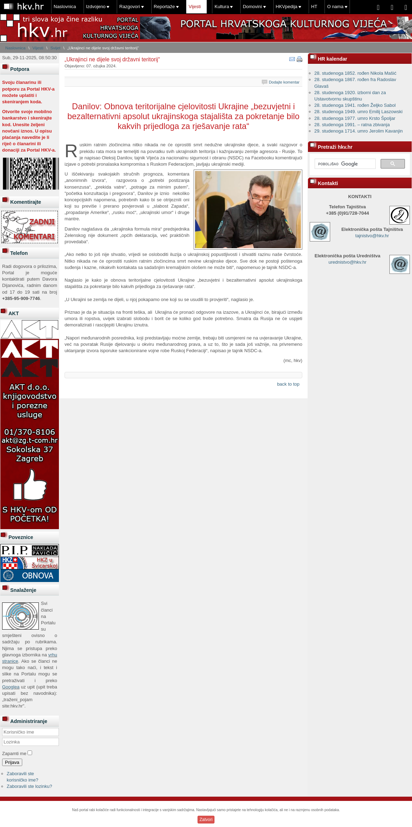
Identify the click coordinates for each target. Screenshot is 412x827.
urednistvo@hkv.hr (347, 262)
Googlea (10, 687)
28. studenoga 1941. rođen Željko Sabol (355, 105)
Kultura (221, 6)
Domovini (252, 6)
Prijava (12, 762)
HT (314, 6)
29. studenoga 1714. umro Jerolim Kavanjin (358, 131)
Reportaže (164, 6)
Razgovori (129, 6)
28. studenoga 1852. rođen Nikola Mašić (355, 73)
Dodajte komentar (284, 82)
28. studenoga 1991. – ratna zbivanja (352, 124)
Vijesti (195, 6)
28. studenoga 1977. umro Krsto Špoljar (354, 118)
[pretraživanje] (344, 164)
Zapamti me (14, 753)
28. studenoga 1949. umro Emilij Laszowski (358, 111)
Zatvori (206, 819)
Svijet (55, 47)
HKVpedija (286, 6)
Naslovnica (65, 6)
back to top (288, 384)
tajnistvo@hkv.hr (372, 235)
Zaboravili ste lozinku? (29, 786)
